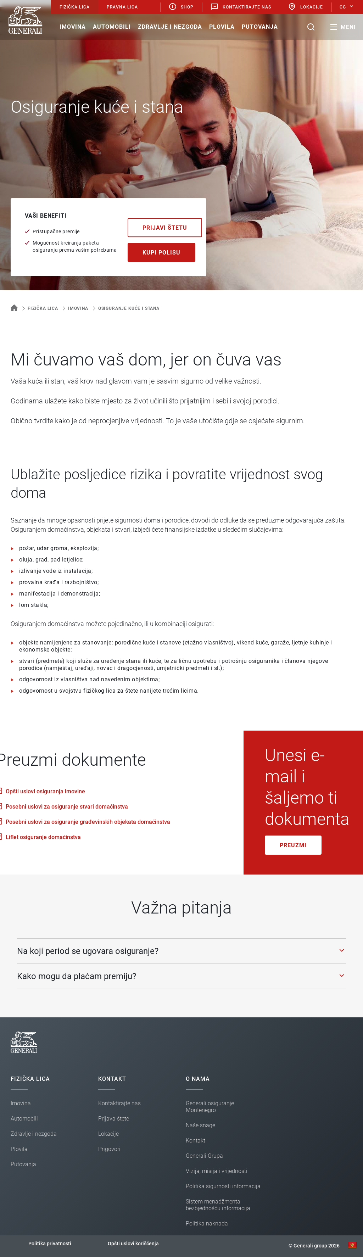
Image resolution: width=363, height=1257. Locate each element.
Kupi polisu (161, 252)
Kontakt (195, 1140)
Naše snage (200, 1125)
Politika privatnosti (49, 1243)
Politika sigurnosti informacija (223, 1186)
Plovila (222, 26)
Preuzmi (293, 845)
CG (343, 7)
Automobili (112, 26)
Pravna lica (122, 7)
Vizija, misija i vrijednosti (216, 1171)
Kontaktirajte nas (240, 7)
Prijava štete (113, 1118)
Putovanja (260, 26)
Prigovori (109, 1149)
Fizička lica (75, 7)
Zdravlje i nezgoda (170, 26)
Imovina (73, 26)
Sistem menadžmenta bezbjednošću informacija (218, 1205)
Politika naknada (207, 1223)
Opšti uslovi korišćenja (133, 1243)
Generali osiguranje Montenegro (210, 1106)
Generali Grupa (204, 1155)
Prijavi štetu (165, 227)
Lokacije (305, 7)
